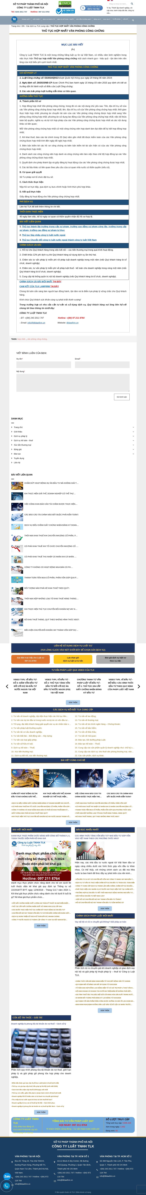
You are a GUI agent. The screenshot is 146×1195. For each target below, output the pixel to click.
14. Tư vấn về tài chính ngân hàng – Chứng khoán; (97, 724)
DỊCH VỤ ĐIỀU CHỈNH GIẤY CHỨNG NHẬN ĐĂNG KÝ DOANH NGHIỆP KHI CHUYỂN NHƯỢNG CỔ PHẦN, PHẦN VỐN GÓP (41, 803)
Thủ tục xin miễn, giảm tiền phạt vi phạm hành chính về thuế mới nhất (36, 1093)
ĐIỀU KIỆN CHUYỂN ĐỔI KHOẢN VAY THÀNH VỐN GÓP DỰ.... (51, 630)
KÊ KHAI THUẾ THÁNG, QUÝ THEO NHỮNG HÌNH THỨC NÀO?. (51, 620)
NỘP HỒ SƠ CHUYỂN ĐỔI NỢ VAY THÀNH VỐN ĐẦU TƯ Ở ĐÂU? (98, 899)
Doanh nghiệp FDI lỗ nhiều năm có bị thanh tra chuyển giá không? (35, 1096)
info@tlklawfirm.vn (22, 1184)
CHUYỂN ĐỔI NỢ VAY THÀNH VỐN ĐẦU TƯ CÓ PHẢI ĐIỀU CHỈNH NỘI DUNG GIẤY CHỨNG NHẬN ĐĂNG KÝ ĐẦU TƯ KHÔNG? (40, 913)
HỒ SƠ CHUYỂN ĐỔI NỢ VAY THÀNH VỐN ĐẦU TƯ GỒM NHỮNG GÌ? (100, 902)
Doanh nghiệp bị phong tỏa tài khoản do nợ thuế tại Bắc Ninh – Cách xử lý (38, 1106)
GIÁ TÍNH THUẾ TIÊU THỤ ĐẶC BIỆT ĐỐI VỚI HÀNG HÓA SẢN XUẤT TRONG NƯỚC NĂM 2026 (105, 995)
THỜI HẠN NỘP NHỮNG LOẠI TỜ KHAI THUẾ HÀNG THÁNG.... (51, 599)
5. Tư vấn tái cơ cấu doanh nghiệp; (26, 732)
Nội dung (20, 371)
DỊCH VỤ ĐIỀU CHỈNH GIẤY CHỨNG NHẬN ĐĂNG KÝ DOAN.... (51, 525)
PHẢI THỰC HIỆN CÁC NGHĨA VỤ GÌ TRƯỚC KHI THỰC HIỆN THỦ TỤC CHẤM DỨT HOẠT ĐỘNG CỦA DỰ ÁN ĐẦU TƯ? (104, 889)
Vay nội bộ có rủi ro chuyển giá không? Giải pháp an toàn (100, 922)
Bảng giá (97, 19)
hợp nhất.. (22, 339)
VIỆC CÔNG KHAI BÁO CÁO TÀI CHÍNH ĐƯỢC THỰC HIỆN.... (50, 504)
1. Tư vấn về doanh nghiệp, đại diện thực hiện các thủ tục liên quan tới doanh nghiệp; (38, 716)
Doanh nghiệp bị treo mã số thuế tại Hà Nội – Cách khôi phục (33, 1103)
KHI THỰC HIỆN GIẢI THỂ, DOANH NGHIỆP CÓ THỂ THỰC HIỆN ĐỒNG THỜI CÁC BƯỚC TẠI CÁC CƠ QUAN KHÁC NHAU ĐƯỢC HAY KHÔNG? (57, 795)
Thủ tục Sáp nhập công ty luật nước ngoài (43, 235)
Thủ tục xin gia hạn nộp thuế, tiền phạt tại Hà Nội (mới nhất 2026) (35, 1086)
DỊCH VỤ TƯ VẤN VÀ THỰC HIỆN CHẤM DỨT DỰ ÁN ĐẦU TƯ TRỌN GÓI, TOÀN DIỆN (105, 882)
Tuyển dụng (117, 19)
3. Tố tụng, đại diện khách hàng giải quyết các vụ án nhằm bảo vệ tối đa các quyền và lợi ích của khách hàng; (40, 724)
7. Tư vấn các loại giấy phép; (24, 740)
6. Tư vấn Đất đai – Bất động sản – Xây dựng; (31, 736)
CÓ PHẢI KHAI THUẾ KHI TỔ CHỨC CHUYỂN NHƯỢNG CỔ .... (51, 546)
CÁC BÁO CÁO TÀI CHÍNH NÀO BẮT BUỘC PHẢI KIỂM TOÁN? (120, 795)
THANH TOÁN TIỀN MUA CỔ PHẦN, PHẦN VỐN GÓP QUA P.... (51, 578)
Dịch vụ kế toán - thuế (65, 19)
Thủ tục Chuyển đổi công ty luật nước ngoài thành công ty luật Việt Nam (59, 240)
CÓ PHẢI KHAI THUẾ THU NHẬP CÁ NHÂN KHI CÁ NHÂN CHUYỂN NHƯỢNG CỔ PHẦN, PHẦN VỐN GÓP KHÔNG (103, 807)
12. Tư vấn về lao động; (85, 716)
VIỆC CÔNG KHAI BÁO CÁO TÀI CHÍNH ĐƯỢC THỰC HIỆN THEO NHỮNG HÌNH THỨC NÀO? (88, 795)
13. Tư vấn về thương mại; (87, 720)
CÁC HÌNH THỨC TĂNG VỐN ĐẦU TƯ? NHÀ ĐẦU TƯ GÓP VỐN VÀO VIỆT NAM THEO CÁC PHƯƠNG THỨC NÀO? (102, 837)
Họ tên (19, 359)
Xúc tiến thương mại (83, 19)
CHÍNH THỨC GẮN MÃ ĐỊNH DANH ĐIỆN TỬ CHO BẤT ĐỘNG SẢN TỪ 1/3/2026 (103, 981)
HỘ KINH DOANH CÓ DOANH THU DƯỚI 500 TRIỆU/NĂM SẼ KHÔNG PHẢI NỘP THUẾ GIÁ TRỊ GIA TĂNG (103, 991)
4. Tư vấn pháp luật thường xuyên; (26, 728)
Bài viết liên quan (21, 475)
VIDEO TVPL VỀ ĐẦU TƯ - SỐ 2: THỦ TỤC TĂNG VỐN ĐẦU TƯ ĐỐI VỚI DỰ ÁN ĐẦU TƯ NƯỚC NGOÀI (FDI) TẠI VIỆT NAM (57, 686)
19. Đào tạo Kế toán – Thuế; (87, 744)
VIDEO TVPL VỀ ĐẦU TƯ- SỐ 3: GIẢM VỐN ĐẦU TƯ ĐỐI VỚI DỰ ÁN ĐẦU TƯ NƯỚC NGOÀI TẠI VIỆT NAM (25, 686)
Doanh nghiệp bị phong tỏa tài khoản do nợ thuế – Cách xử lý (38, 1024)
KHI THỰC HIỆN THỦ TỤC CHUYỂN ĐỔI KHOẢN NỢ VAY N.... (50, 609)
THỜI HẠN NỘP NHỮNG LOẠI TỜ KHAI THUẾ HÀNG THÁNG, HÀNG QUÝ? (101, 813)
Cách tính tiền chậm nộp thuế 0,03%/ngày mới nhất (30, 1089)
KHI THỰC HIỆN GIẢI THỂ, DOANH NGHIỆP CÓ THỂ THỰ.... (50, 493)
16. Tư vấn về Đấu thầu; (86, 732)
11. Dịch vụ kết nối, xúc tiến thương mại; (29, 755)
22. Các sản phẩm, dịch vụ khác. (89, 755)
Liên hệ (125, 19)
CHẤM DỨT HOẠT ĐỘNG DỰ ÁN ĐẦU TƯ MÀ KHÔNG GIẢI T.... (51, 483)
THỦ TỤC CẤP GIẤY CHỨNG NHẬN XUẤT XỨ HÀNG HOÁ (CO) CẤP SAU (37, 906)
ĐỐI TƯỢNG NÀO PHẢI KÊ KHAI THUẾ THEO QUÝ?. (47, 588)
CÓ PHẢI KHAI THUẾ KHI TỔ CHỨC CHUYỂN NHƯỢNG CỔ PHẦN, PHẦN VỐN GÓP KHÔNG (40, 807)
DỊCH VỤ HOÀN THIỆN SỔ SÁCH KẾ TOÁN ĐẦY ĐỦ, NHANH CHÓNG (36, 916)
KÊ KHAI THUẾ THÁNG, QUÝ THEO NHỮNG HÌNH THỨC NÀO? (97, 816)
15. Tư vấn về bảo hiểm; (86, 728)
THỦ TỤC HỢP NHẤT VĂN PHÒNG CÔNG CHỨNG (73, 30)
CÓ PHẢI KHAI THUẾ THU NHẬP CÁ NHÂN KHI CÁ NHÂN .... (50, 557)
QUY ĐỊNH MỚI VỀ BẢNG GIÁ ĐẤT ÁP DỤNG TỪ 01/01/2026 (96, 984)
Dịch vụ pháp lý (49, 19)
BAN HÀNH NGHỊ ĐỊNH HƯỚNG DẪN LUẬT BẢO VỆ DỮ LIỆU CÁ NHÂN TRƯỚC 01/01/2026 (103, 1005)
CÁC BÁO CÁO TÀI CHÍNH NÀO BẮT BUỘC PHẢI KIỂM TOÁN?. (51, 515)
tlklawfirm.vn (73, 323)
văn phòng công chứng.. (37, 339)
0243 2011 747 (21, 12)
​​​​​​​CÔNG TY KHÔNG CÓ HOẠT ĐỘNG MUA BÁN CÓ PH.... (48, 567)
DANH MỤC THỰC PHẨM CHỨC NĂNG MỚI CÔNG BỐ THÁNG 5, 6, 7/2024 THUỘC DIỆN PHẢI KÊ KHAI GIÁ (40, 837)
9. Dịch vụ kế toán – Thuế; (23, 748)
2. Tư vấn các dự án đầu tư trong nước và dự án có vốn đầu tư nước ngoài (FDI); (39, 720)
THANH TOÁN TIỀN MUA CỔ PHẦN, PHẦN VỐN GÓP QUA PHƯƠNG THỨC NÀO (103, 810)
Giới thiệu (37, 19)
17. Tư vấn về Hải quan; (85, 736)
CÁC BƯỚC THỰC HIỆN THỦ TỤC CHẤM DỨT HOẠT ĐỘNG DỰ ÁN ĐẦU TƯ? (38, 910)
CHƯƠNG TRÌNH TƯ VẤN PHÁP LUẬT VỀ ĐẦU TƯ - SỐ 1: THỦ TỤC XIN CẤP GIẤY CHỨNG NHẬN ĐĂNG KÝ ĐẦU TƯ (89, 686)
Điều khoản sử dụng (83, 1192)
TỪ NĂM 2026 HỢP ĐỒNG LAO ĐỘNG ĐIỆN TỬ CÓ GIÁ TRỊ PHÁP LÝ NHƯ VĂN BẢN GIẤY (105, 988)
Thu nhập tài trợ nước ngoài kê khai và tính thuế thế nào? (32, 1099)
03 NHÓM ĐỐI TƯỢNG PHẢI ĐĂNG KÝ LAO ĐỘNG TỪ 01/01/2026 (98, 998)
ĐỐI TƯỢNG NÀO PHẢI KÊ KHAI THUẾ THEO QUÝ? (30, 813)
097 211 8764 (44, 12)
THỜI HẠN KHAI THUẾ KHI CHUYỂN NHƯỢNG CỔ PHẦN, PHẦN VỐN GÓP (101, 803)
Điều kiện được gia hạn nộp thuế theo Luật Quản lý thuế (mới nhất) (35, 1083)
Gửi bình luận (122, 397)
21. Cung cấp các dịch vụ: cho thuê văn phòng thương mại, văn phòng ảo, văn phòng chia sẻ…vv (103, 751)
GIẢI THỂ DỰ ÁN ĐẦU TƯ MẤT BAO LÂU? (90, 896)
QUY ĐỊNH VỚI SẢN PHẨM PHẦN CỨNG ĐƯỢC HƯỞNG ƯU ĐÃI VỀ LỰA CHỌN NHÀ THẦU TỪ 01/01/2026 (105, 1001)
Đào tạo (106, 19)
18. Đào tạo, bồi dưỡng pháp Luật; (90, 740)
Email (77, 359)
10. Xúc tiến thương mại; (22, 751)
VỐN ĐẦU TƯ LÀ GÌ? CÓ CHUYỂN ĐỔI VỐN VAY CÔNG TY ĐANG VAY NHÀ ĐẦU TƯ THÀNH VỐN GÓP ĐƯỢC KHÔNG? (105, 879)
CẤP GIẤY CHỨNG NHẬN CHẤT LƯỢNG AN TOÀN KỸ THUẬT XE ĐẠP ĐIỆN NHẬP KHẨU (40, 903)
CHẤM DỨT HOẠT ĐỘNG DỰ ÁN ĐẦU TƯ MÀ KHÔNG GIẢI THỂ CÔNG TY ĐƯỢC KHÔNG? (24, 795)
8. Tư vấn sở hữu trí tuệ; (22, 744)
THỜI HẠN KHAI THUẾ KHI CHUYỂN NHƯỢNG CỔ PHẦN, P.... (51, 536)
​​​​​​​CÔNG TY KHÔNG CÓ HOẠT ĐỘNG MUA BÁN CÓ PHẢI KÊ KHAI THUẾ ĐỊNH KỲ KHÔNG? (40, 810)
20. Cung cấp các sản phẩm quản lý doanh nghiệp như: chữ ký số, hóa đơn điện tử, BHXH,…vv (104, 748)
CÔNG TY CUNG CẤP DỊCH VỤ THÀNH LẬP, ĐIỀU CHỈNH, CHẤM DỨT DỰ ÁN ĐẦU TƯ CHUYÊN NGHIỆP (104, 886)
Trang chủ (26, 19)
